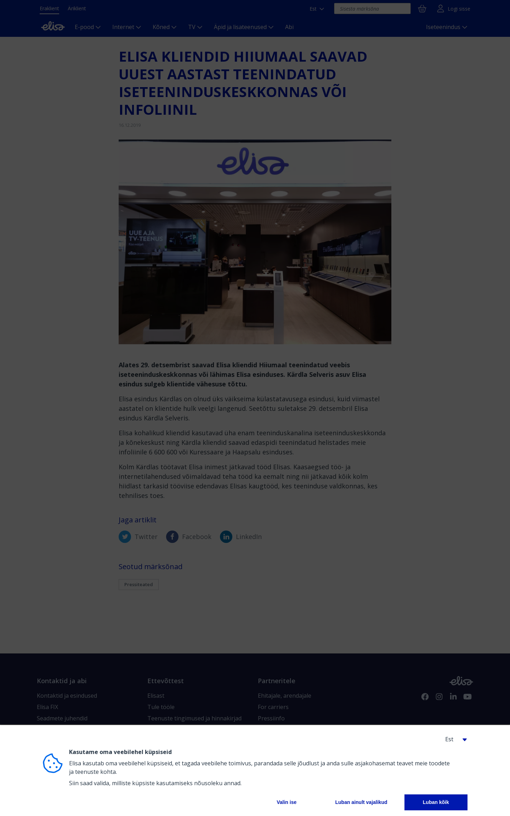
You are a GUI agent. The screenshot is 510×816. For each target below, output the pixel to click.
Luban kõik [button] (436, 802)
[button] (453, 739)
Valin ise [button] (286, 802)
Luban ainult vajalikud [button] (361, 802)
